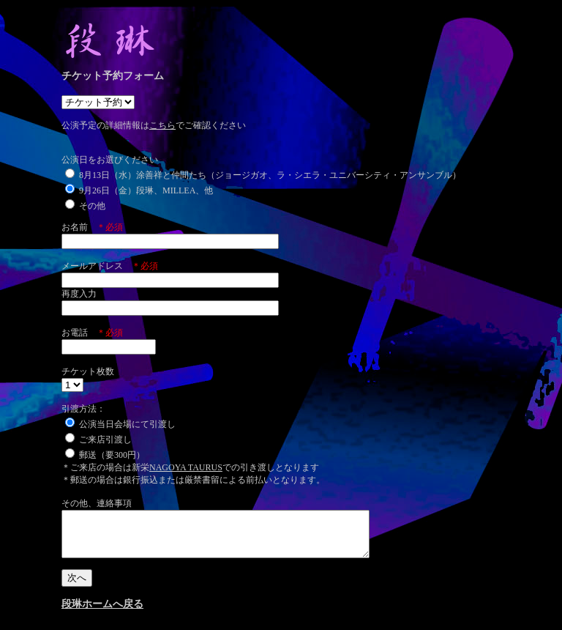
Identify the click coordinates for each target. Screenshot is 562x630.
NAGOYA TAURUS (185, 467)
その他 (85, 206)
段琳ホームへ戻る (102, 612)
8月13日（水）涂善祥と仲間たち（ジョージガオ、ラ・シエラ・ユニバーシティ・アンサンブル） (263, 175)
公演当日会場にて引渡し (120, 424)
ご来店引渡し (98, 439)
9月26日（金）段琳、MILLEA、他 (139, 190)
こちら (162, 125)
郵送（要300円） (105, 455)
